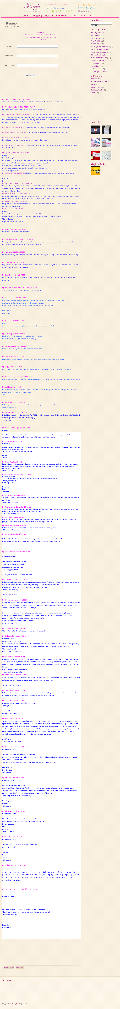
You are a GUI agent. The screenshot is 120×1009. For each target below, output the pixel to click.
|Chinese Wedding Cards (100, 55)
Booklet (93, 84)
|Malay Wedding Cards (99, 58)
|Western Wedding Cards (100, 60)
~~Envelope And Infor (98, 72)
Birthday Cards (96, 79)
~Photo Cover (96, 63)
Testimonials (14, 23)
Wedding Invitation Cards (100, 52)
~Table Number (96, 69)
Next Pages (19, 967)
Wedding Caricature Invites (100, 47)
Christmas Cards (97, 90)
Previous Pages (9, 967)
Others (93, 93)
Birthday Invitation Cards (99, 82)
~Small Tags (95, 66)
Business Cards (96, 87)
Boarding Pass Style (98, 33)
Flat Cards (94, 35)
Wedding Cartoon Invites (100, 49)
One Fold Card (96, 38)
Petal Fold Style (96, 41)
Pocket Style (95, 44)
